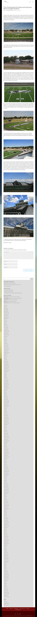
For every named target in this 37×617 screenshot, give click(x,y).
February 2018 (6, 449)
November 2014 (6, 505)
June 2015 (5, 496)
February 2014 (6, 518)
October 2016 (6, 473)
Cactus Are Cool (22, 608)
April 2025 (5, 324)
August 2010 (6, 580)
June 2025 (5, 321)
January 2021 (6, 399)
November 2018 (6, 437)
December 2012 (6, 539)
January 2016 (6, 486)
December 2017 (6, 452)
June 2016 (5, 478)
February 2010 (6, 589)
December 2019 (6, 418)
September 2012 (6, 543)
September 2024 (6, 334)
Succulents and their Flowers (12, 299)
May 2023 (5, 358)
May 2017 (5, 462)
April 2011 (5, 568)
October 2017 (6, 455)
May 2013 (5, 531)
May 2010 (5, 584)
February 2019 (6, 433)
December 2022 (6, 365)
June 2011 (5, 565)
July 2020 (5, 408)
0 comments (19, 10)
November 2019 (6, 420)
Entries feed (6, 602)
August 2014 (6, 509)
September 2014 (6, 508)
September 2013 (6, 526)
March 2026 (6, 308)
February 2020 (6, 415)
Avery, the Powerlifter (7, 286)
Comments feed (6, 603)
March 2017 (6, 465)
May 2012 (5, 549)
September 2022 (6, 370)
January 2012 (6, 555)
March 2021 (6, 396)
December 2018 (6, 436)
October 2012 (6, 542)
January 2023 (6, 364)
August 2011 (6, 562)
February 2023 (6, 362)
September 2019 (6, 423)
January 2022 (6, 381)
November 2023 (6, 349)
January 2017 (6, 468)
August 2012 (6, 545)
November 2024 (6, 331)
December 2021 (6, 383)
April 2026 (5, 306)
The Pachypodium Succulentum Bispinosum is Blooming (13, 292)
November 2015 (6, 489)
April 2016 (5, 481)
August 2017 (6, 458)
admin (5, 10)
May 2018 (5, 445)
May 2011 (5, 567)
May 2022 (5, 375)
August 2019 (6, 424)
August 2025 (6, 318)
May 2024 (5, 340)
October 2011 (6, 559)
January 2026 (6, 311)
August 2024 (6, 336)
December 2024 (6, 330)
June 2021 (5, 392)
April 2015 (5, 499)
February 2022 (6, 380)
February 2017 (6, 467)
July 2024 (5, 337)
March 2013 (6, 534)
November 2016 (6, 471)
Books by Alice (18, 609)
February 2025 (6, 327)
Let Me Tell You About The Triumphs (14, 296)
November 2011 (6, 558)
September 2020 (6, 405)
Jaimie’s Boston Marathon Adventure (10, 283)
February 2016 (6, 484)
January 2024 (6, 346)
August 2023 (6, 353)
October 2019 (6, 421)
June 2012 (5, 548)
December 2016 (6, 470)
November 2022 (6, 367)
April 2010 (5, 586)
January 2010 (6, 590)
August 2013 (6, 527)
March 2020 (6, 414)
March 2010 (6, 587)
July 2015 (5, 495)
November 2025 (6, 314)
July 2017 (5, 459)
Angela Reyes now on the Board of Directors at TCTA (12, 284)
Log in (5, 600)
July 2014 (5, 511)
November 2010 (6, 576)
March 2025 (6, 325)
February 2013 (6, 536)
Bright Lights (14, 10)
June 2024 (5, 339)
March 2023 (6, 361)
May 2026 (5, 305)
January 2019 (6, 434)
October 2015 (6, 490)
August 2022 (6, 371)
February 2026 (6, 309)
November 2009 (6, 593)
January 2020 (6, 417)
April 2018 (5, 446)
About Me (11, 608)
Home (7, 608)
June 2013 (5, 530)
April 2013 (5, 533)
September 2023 (6, 352)
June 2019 (5, 427)
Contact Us (28, 608)
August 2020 (6, 406)
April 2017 (5, 464)
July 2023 (5, 355)
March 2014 (6, 517)
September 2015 (6, 492)
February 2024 (6, 345)
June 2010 (5, 583)
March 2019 (6, 431)
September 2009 (6, 596)
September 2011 (6, 561)
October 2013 (6, 524)
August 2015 (6, 493)
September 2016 (6, 474)
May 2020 (5, 411)
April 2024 (5, 342)
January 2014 (6, 520)
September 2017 (6, 456)
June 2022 (5, 374)
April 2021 (5, 395)
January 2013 (6, 537)
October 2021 (6, 386)
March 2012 (6, 552)
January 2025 (6, 328)
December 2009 (6, 592)
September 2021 (6, 387)
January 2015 (6, 502)
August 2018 (6, 442)
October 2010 (6, 577)
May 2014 (5, 514)
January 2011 (6, 573)
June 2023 (5, 356)
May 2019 (5, 428)
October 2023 (6, 350)
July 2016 (5, 477)
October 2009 (6, 595)
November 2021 (6, 384)
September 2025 (6, 317)
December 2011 (6, 556)
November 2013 (6, 523)
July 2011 (5, 564)
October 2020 (6, 403)
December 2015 (6, 487)
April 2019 (5, 430)
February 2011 (6, 571)
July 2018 (5, 443)
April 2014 (5, 515)
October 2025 (6, 315)
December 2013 (6, 521)
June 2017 (5, 461)
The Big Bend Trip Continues (8, 291)
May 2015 (5, 498)
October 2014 (6, 506)
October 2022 (6, 368)
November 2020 (6, 402)
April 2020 (5, 412)
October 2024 (6, 333)
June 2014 (5, 512)
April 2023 (5, 359)
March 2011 (6, 570)
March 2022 (6, 378)
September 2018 (6, 440)
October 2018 (6, 439)
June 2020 (5, 409)
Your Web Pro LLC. (29, 615)
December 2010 (6, 574)
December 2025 (6, 312)
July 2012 (5, 546)
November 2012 (6, 540)
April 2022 (5, 377)
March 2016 (6, 483)
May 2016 (5, 480)
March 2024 (6, 343)
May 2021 (5, 393)
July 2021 (5, 390)
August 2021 (6, 389)
